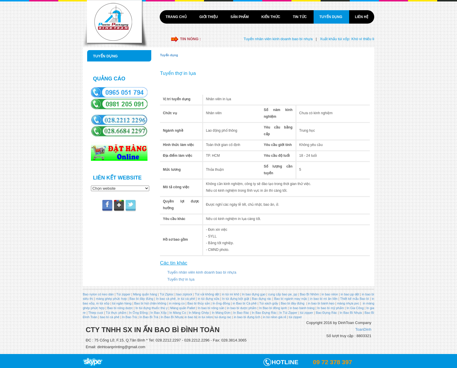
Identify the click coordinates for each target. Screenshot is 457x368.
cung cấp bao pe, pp (282, 294)
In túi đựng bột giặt (235, 298)
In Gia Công (355, 308)
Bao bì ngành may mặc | (291, 298)
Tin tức (300, 17)
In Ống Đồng (138, 312)
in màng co (176, 303)
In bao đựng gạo (253, 294)
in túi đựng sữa (208, 298)
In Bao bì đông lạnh (273, 308)
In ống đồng (221, 303)
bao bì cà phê (109, 317)
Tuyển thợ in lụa (180, 279)
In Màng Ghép (199, 312)
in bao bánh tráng (302, 308)
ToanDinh (363, 329)
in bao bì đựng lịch (247, 317)
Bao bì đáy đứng (141, 298)
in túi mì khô (231, 294)
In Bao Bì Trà (148, 317)
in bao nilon (329, 294)
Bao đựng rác (261, 298)
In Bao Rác (241, 312)
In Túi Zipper (288, 312)
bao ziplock (184, 294)
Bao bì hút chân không (149, 303)
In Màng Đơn (221, 312)
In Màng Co (177, 312)
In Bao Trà (129, 317)
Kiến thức (271, 17)
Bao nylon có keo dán (99, 294)
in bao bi (190, 317)
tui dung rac (223, 317)
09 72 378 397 (332, 362)
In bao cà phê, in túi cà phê (175, 298)
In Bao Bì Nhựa (351, 312)
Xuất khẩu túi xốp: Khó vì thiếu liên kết (356, 39)
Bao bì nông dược (120, 308)
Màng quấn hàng (145, 294)
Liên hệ (361, 17)
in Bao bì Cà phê (244, 303)
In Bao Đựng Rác (264, 312)
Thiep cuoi (95, 312)
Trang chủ (177, 17)
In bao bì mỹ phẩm (330, 308)
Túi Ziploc (167, 294)
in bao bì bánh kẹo (321, 303)
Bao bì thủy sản (198, 303)
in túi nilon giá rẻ (274, 317)
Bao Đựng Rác (326, 312)
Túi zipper (123, 294)
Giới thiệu (209, 17)
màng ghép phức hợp (111, 298)
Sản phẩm (240, 17)
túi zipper (306, 312)
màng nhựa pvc (348, 303)
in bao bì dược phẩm (241, 308)
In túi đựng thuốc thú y (152, 308)
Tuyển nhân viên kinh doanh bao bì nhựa (282, 39)
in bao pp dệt (349, 294)
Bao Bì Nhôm (309, 294)
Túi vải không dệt (207, 294)
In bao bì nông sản (211, 308)
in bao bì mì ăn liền (323, 298)
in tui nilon (205, 317)
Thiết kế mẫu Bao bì (355, 298)
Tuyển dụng (331, 17)
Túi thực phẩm (116, 312)
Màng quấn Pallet (182, 308)
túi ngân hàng (121, 303)
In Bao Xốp (158, 312)
